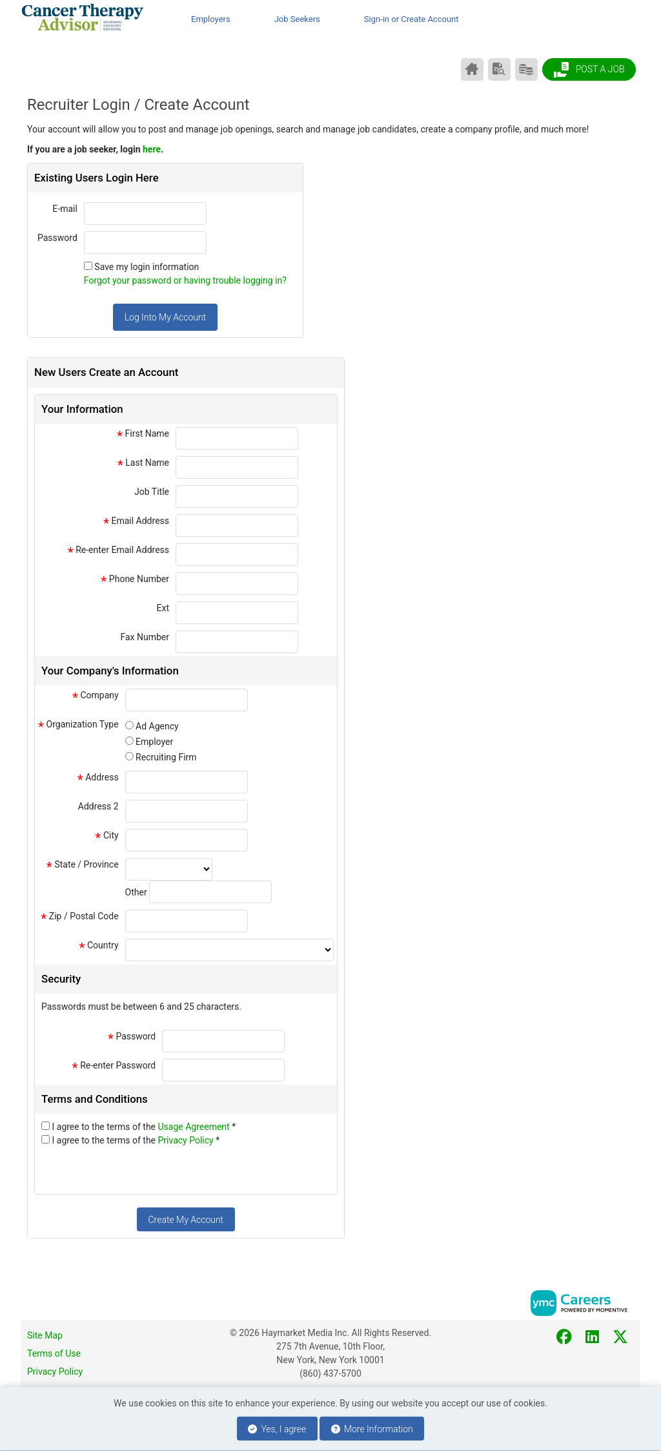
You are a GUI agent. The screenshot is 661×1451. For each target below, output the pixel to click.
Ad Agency (157, 726)
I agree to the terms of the (144, 1127)
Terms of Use (54, 1353)
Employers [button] (210, 19)
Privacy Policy (187, 1140)
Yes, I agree (277, 1429)
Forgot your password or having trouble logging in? (185, 280)
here (152, 149)
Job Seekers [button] (297, 19)
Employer (154, 741)
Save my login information (146, 267)
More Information (372, 1429)
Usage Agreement (195, 1127)
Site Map (45, 1335)
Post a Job (588, 70)
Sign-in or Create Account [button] (411, 19)
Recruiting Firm (166, 757)
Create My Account (185, 1220)
